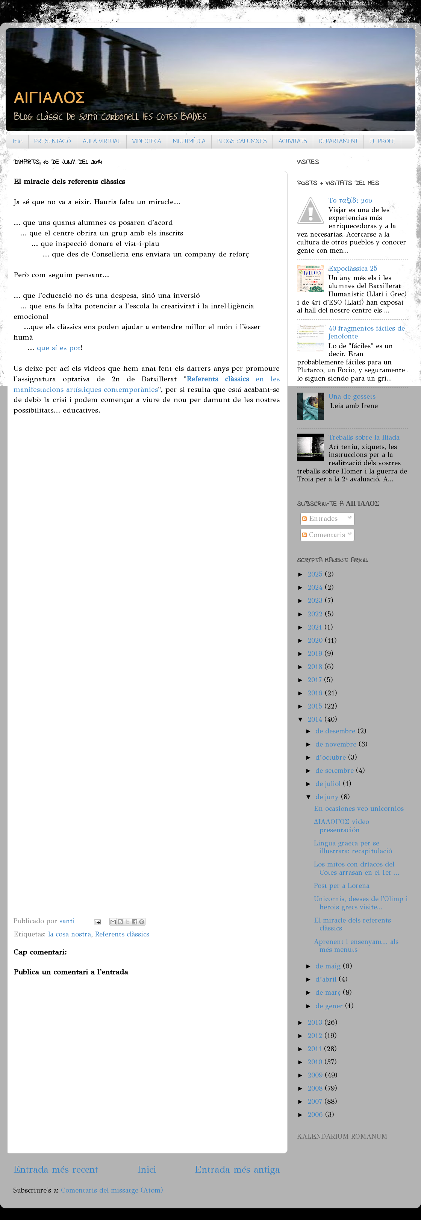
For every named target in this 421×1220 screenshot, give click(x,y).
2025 (316, 574)
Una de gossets (352, 396)
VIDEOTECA (146, 142)
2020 (316, 640)
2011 (315, 1049)
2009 (316, 1075)
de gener (330, 1006)
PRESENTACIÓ (52, 142)
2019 (315, 653)
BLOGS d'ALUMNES (242, 142)
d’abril (327, 979)
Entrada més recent (55, 1169)
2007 (315, 1101)
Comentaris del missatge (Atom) (112, 1190)
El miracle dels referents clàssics (352, 924)
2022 (316, 614)
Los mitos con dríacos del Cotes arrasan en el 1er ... (357, 868)
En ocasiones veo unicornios (359, 808)
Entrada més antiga (237, 1169)
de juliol (329, 784)
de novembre (337, 744)
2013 (315, 1022)
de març (329, 992)
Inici (18, 142)
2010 (315, 1062)
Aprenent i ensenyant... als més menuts (356, 946)
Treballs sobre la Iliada (364, 437)
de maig (329, 966)
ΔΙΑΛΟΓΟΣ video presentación (341, 826)
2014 (315, 719)
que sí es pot (58, 347)
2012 (315, 1036)
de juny (328, 797)
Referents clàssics (122, 934)
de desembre (336, 731)
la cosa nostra (69, 934)
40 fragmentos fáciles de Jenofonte (367, 332)
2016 (316, 693)
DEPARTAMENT (338, 142)
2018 (315, 667)
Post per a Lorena (342, 886)
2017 (315, 680)
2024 (316, 587)
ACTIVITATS (293, 142)
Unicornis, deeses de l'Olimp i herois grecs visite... (361, 903)
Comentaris (323, 535)
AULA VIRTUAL (102, 142)
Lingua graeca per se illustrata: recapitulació (353, 847)
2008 (316, 1088)
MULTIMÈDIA (189, 142)
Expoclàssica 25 (353, 268)
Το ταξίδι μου (350, 200)
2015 (315, 706)
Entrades (320, 518)
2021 (315, 627)
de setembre (335, 770)
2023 (316, 600)
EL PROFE (382, 142)
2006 (316, 1115)
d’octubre (331, 757)
